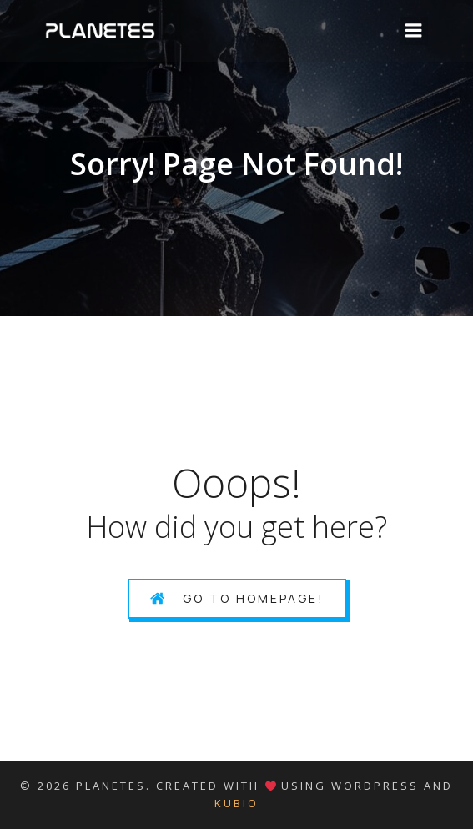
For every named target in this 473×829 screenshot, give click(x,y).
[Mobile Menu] (414, 31)
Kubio (236, 803)
